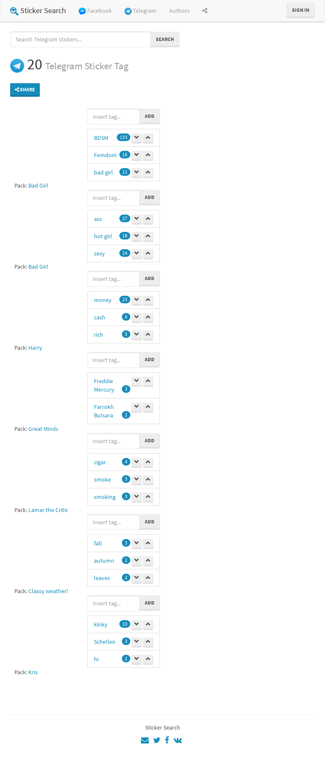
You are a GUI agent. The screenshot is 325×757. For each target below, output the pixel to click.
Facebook (95, 11)
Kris (33, 672)
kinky (100, 624)
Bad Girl (38, 185)
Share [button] (25, 89)
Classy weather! (48, 591)
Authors (179, 10)
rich (98, 334)
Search (165, 39)
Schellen (105, 641)
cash (99, 317)
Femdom (105, 155)
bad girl (103, 172)
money (103, 300)
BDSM (101, 138)
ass (98, 219)
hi (96, 659)
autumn (104, 560)
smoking (105, 497)
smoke (102, 479)
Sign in (300, 10)
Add (149, 116)
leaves (102, 578)
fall (98, 543)
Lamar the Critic (48, 510)
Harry (35, 347)
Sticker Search (38, 10)
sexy (99, 253)
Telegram (140, 11)
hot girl (103, 236)
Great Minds (43, 429)
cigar (100, 462)
